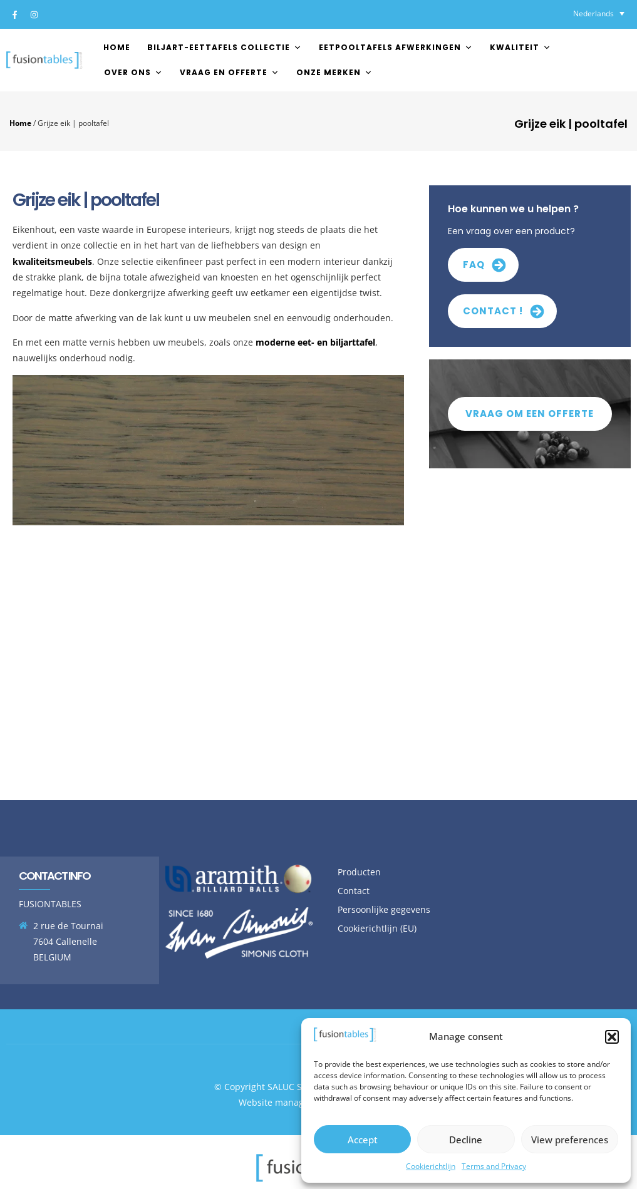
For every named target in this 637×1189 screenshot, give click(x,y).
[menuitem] (599, 13)
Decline (465, 1139)
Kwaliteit (520, 47)
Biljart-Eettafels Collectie (224, 47)
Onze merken (334, 72)
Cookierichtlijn (430, 1166)
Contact (354, 891)
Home (116, 47)
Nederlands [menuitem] (593, 13)
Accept (363, 1139)
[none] (599, 13)
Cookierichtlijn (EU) (377, 928)
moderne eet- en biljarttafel (315, 342)
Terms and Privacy (494, 1166)
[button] (612, 1037)
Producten (359, 872)
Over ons (133, 72)
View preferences (569, 1139)
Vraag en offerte (229, 72)
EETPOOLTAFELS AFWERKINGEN (396, 47)
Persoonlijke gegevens (384, 909)
